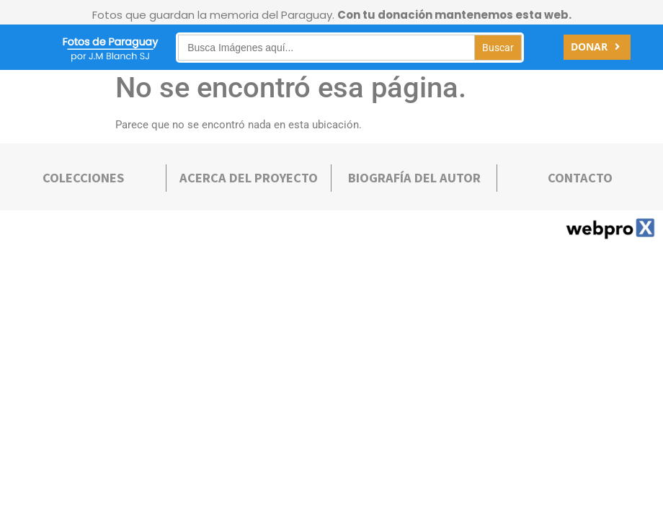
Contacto (580, 177)
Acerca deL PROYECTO (248, 177)
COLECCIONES (83, 177)
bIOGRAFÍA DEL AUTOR (414, 177)
